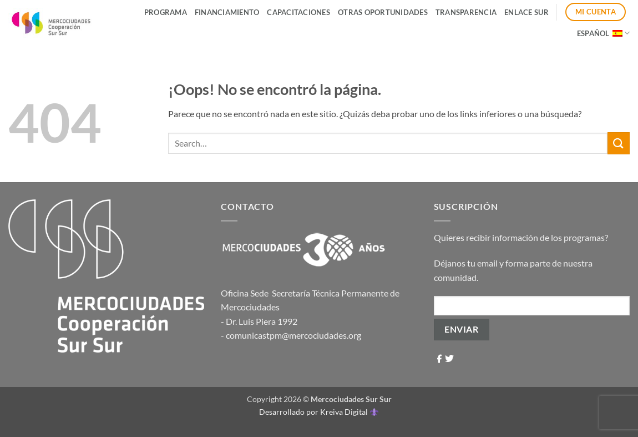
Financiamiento (227, 12)
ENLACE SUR (526, 12)
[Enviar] (618, 143)
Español (603, 33)
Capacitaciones (298, 12)
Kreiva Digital (349, 411)
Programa (165, 12)
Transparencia (466, 12)
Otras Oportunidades (383, 12)
